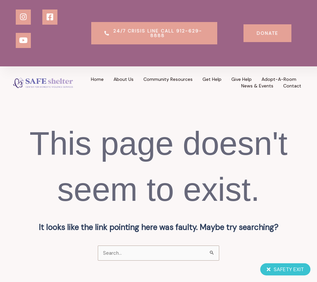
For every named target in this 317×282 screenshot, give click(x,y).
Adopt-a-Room (279, 79)
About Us (124, 79)
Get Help (212, 79)
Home (97, 79)
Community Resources (168, 79)
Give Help (241, 79)
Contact (292, 86)
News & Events (257, 86)
